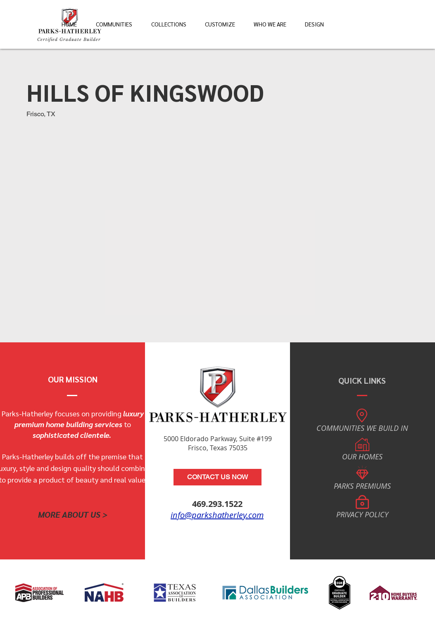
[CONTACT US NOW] (217, 477)
